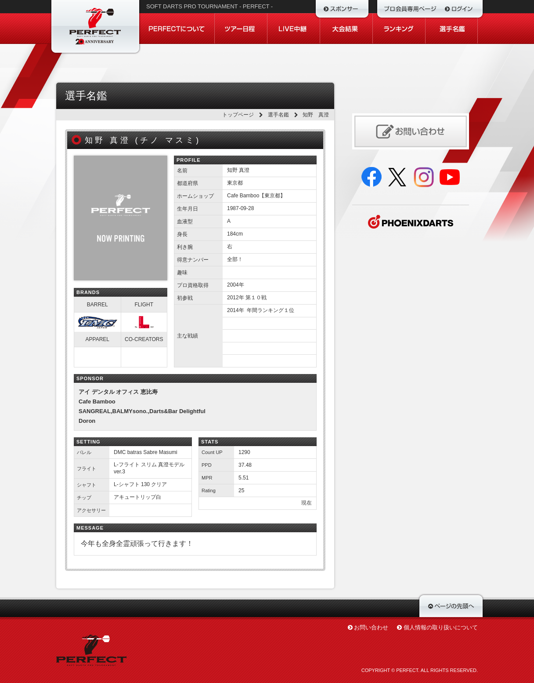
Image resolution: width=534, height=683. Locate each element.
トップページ (238, 115)
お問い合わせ (371, 627)
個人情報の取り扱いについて (441, 627)
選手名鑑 (278, 115)
